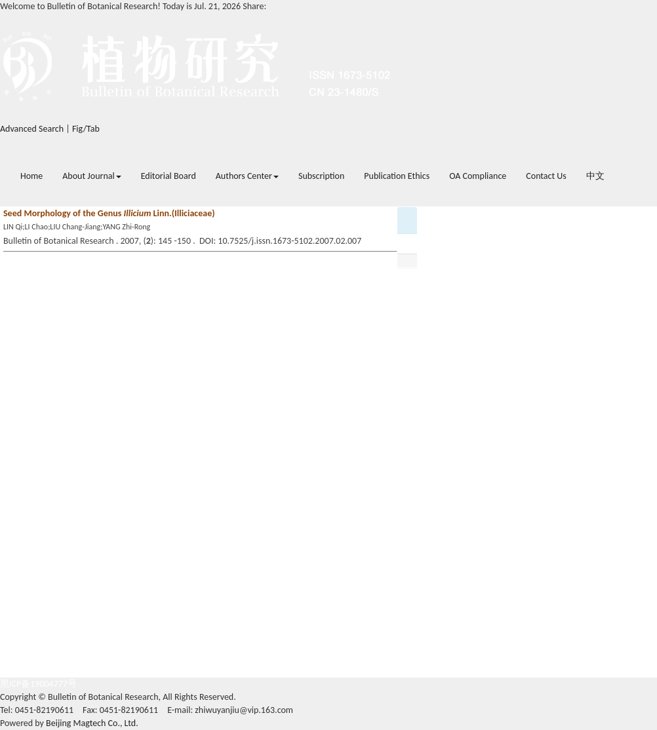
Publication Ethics (396, 176)
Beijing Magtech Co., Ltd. (92, 723)
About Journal (91, 176)
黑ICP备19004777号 (38, 683)
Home (31, 176)
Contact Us (546, 176)
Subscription (321, 176)
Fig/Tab (86, 128)
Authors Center (247, 176)
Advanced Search (32, 128)
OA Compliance (477, 176)
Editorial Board (168, 176)
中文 (595, 176)
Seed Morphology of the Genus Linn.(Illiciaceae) (109, 213)
